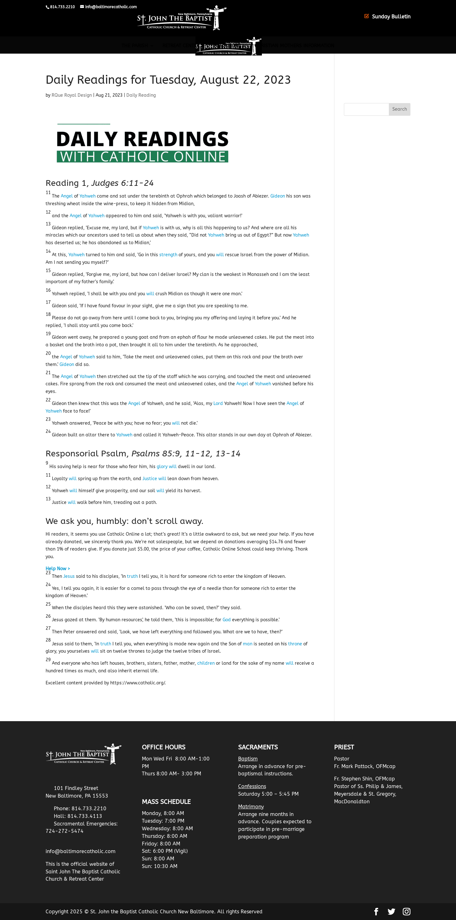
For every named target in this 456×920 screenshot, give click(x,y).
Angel (67, 196)
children (206, 663)
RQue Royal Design (72, 95)
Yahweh (87, 196)
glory (162, 466)
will (220, 255)
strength (168, 255)
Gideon (277, 196)
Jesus (69, 576)
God (227, 620)
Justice (149, 478)
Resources (227, 46)
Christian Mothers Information (294, 46)
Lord (218, 403)
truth (132, 576)
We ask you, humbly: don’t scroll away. (125, 521)
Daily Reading (141, 95)
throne (295, 644)
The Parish (135, 46)
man (247, 644)
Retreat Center (181, 46)
